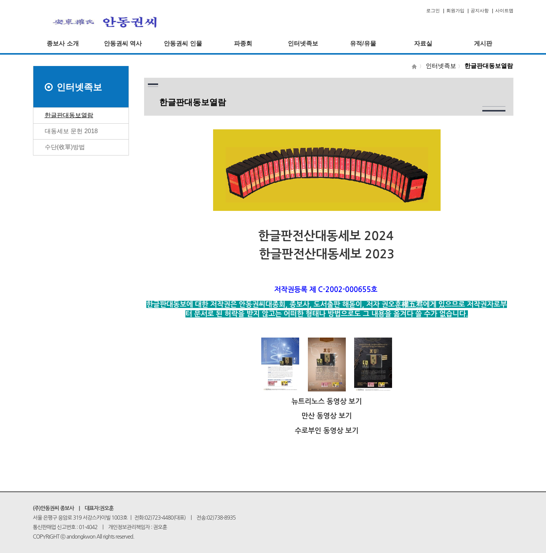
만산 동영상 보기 (326, 415)
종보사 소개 (62, 43)
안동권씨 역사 (123, 43)
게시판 (483, 43)
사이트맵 (504, 10)
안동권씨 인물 (183, 43)
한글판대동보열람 (69, 115)
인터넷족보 (303, 43)
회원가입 (455, 10)
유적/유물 (363, 43)
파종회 (243, 43)
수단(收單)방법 (65, 147)
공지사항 (480, 10)
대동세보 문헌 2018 (71, 131)
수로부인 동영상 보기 (326, 430)
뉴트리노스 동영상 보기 (327, 401)
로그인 (433, 10)
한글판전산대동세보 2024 (326, 236)
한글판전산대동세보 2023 (326, 254)
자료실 (423, 43)
